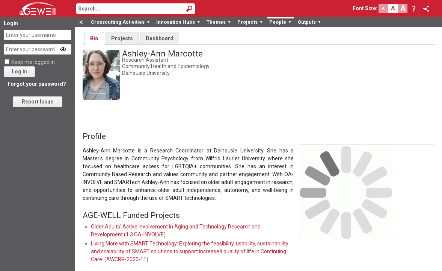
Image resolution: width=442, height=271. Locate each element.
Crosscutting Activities (120, 22)
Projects (250, 22)
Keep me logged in (33, 62)
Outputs (309, 22)
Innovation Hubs (178, 22)
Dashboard (159, 38)
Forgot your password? (37, 84)
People (280, 22)
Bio (94, 38)
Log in (19, 72)
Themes (219, 22)
